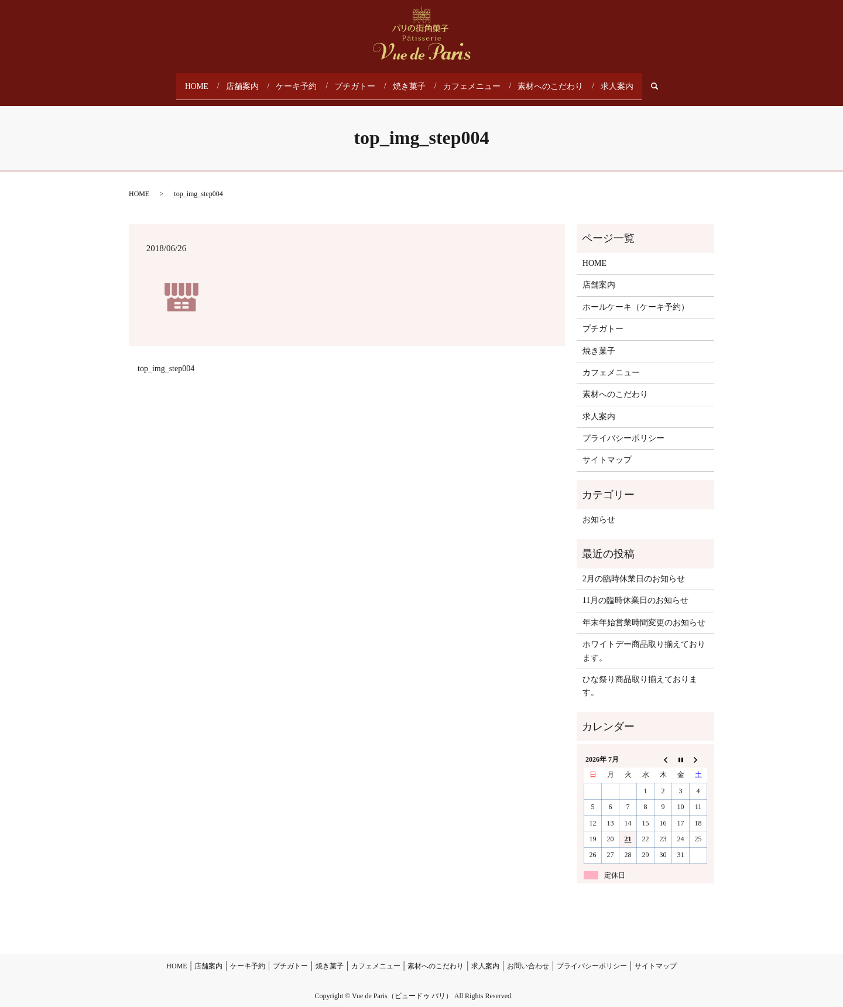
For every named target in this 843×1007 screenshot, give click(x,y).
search (652, 81)
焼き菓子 (413, 81)
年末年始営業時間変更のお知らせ (643, 613)
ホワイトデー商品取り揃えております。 (643, 641)
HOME (205, 81)
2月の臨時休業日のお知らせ (633, 569)
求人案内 (609, 81)
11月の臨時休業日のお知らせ (635, 591)
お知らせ (598, 510)
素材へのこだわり (546, 81)
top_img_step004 (166, 359)
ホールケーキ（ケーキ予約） (635, 297)
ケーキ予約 (303, 81)
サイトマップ (607, 451)
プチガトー (360, 81)
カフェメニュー (472, 81)
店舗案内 (251, 81)
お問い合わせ (528, 957)
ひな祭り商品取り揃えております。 (639, 676)
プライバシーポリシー (623, 428)
